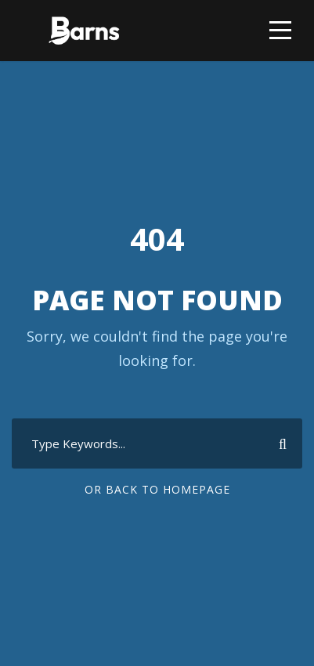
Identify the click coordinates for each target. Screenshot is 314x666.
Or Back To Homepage (157, 489)
